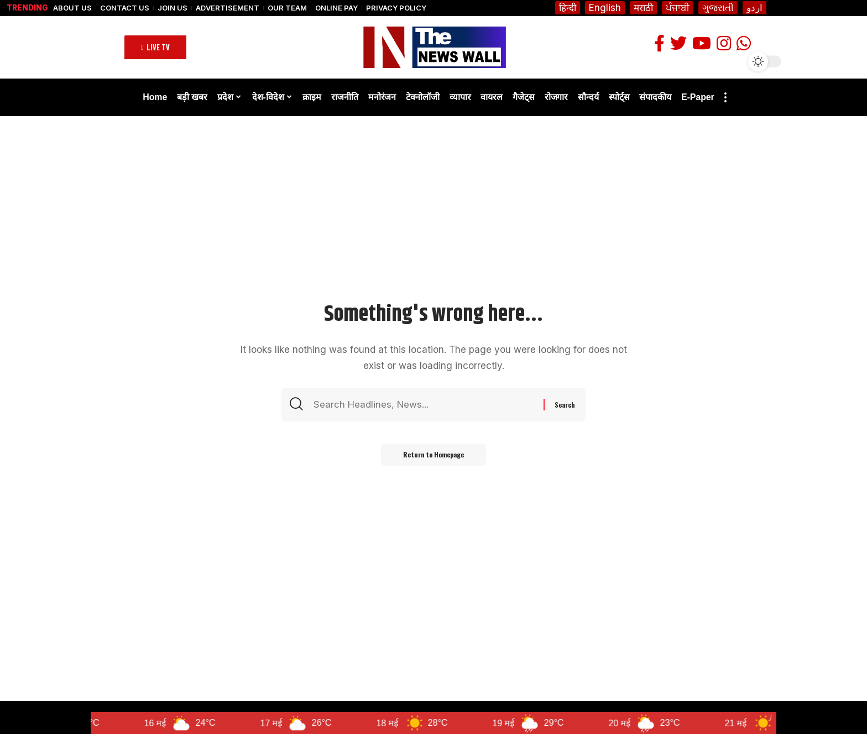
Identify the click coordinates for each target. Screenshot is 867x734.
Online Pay (336, 8)
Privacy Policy (396, 8)
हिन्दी (567, 7)
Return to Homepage (433, 454)
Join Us (172, 8)
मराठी (643, 7)
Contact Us (124, 8)
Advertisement (227, 8)
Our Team (287, 8)
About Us (72, 8)
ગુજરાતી (718, 7)
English (605, 7)
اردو (754, 7)
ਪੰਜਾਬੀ (678, 7)
